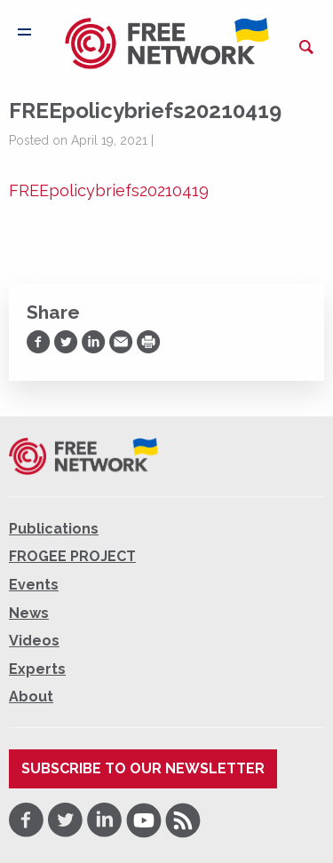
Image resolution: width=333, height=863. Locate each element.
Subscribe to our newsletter (143, 768)
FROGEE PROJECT (72, 556)
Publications (54, 528)
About (31, 696)
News (29, 613)
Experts (37, 669)
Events (34, 584)
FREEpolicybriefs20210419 (109, 190)
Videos (34, 640)
